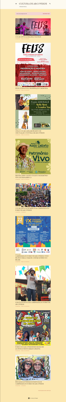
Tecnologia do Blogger (33, 398)
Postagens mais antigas (44, 390)
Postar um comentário (25, 38)
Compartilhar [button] (17, 38)
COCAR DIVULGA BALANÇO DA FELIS (28, 37)
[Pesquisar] (50, 3)
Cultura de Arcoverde (33, 3)
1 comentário (23, 212)
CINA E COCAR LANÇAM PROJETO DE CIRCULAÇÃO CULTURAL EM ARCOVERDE (30, 132)
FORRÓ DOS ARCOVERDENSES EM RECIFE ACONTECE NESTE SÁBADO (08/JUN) (29, 348)
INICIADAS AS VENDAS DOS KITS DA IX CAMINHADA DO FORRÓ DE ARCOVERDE (29, 383)
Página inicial (23, 6)
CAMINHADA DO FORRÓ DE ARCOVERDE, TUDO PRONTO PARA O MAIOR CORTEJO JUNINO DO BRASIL (32, 258)
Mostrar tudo (46, 13)
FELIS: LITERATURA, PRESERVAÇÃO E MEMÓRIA (31, 88)
